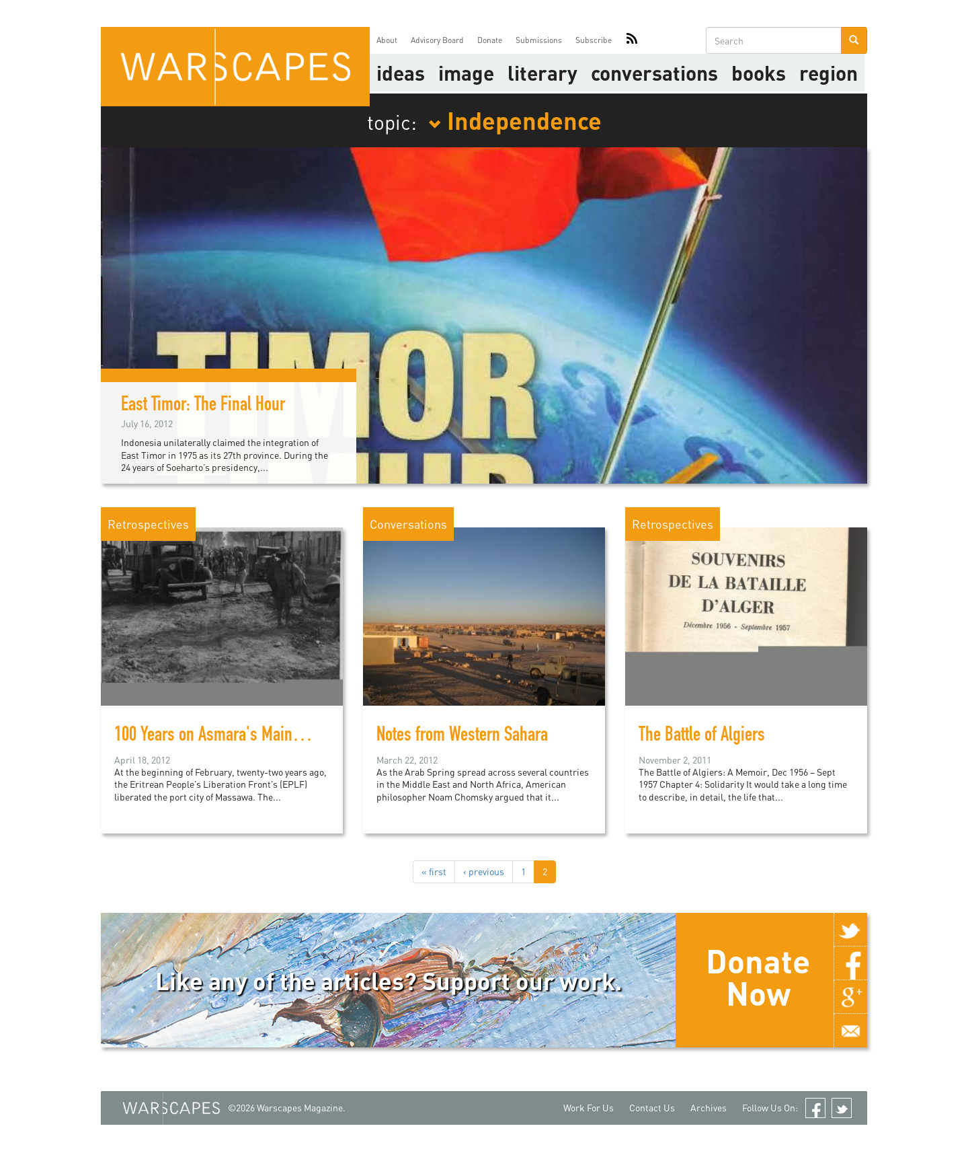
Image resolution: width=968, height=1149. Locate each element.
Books (758, 73)
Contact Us (652, 1107)
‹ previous (483, 871)
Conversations (654, 73)
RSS (631, 40)
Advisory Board (437, 40)
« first (433, 871)
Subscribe (593, 40)
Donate (489, 40)
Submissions (539, 40)
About (386, 40)
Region (828, 73)
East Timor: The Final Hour (203, 406)
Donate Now (758, 976)
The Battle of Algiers (702, 737)
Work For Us (588, 1107)
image (466, 73)
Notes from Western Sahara (462, 737)
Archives (708, 1107)
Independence (515, 120)
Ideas (400, 73)
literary (542, 73)
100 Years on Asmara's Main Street (223, 737)
